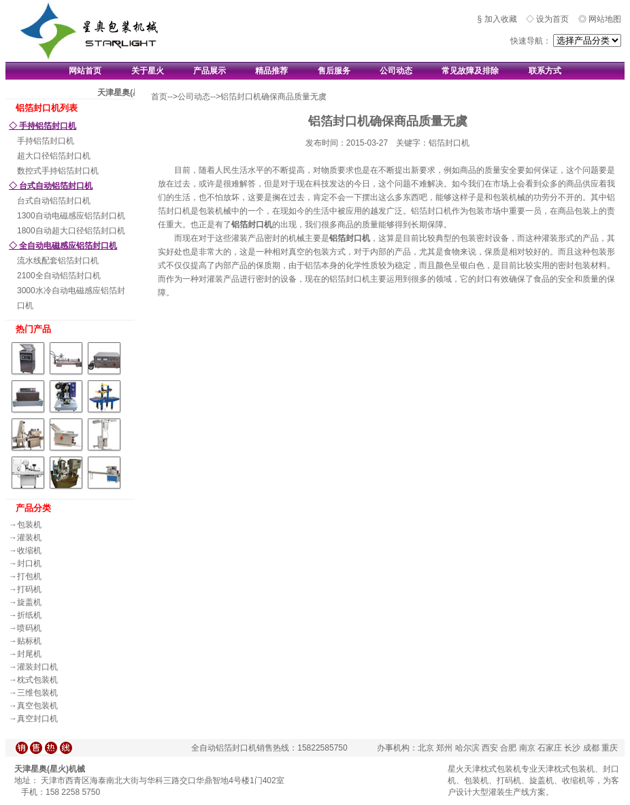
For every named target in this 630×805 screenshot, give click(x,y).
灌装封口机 (37, 667)
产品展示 (209, 71)
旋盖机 (29, 602)
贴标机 (29, 641)
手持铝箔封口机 (45, 141)
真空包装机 (37, 705)
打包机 (29, 576)
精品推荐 (271, 71)
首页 (159, 96)
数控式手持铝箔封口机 (58, 171)
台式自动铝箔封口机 (53, 201)
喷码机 (29, 628)
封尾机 (29, 654)
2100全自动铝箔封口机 (59, 275)
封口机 (29, 563)
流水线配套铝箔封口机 (58, 260)
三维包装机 (37, 692)
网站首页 (85, 71)
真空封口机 (37, 718)
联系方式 (545, 71)
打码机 (29, 589)
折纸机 (29, 615)
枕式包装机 (37, 680)
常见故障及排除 (470, 71)
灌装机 (29, 537)
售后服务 (334, 71)
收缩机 (29, 550)
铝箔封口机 (251, 224)
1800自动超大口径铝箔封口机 (71, 230)
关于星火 (147, 71)
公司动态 (396, 71)
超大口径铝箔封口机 (53, 156)
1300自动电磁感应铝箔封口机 (71, 215)
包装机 (29, 524)
